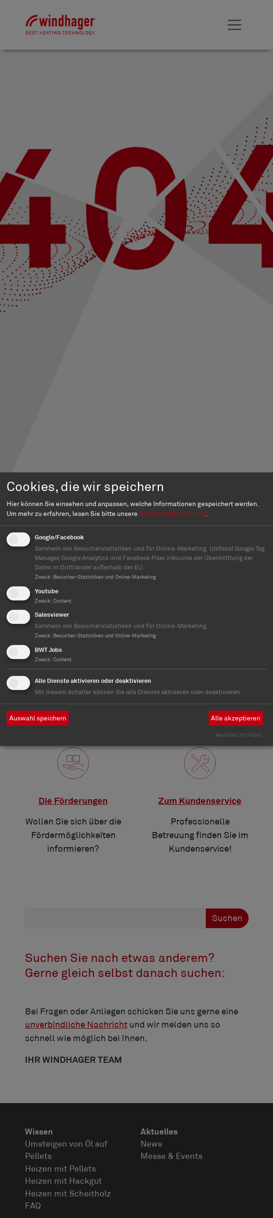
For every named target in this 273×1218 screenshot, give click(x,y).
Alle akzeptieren (235, 718)
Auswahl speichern (37, 718)
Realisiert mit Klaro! (239, 735)
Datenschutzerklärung (172, 513)
